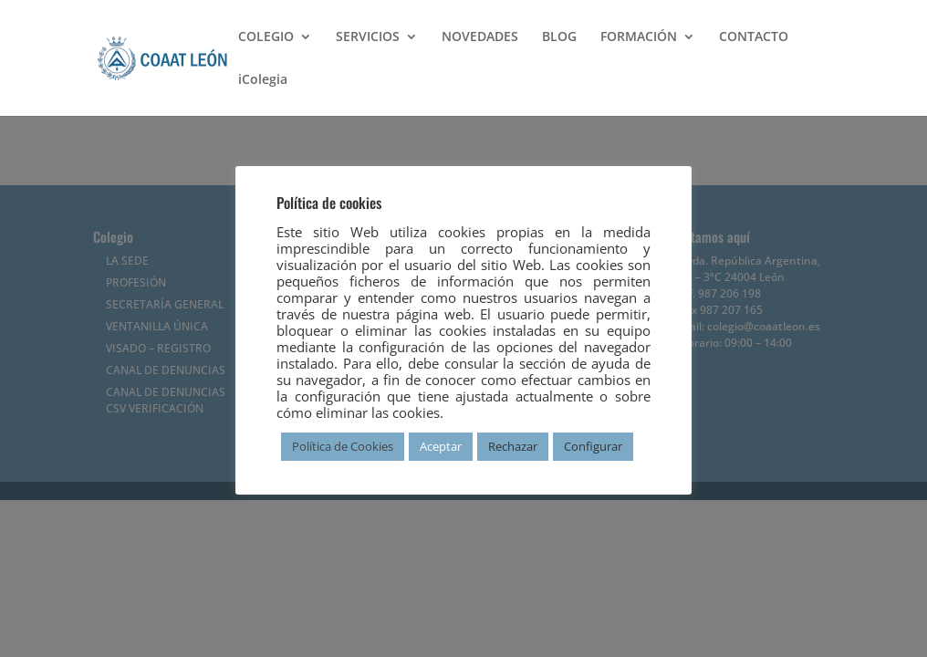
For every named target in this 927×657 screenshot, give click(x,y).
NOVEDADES (480, 37)
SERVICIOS (368, 37)
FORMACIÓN (638, 37)
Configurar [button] (593, 446)
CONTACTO (753, 37)
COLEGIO (266, 37)
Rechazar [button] (512, 446)
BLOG (559, 37)
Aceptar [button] (441, 446)
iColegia (262, 80)
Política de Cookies (342, 446)
